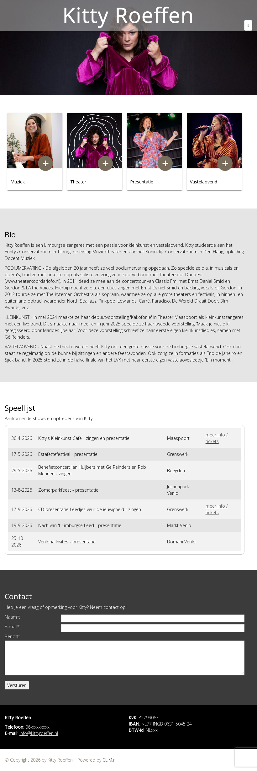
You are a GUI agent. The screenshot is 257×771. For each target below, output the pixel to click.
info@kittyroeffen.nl (38, 733)
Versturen (17, 685)
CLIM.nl (109, 760)
